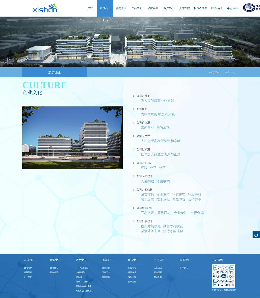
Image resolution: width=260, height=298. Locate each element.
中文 (229, 8)
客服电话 (132, 272)
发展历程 (28, 272)
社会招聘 (158, 272)
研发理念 (106, 272)
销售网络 (132, 268)
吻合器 (79, 277)
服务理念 (132, 277)
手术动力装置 (82, 268)
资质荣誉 (106, 268)
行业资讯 (54, 272)
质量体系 (106, 277)
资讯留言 (132, 281)
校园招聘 (158, 277)
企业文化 (230, 72)
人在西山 (158, 268)
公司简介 (214, 72)
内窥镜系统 (81, 272)
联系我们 (184, 268)
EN (236, 8)
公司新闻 (54, 268)
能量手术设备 (82, 281)
